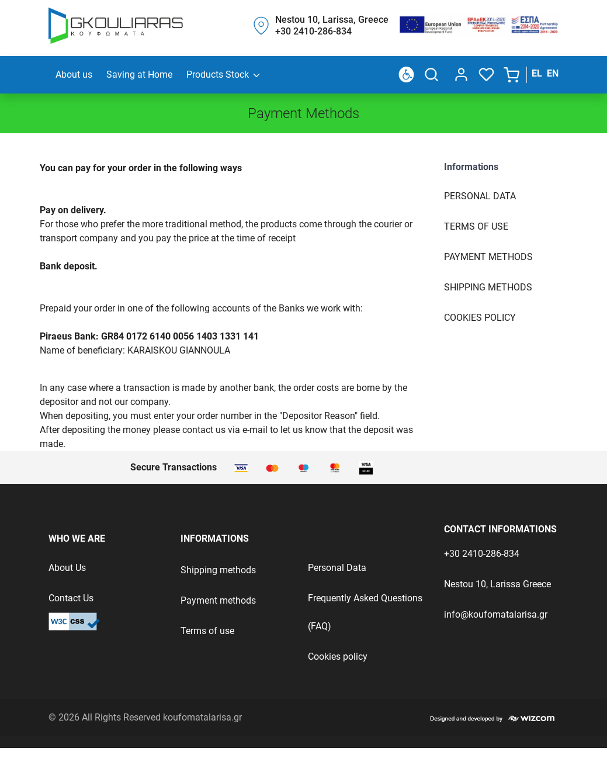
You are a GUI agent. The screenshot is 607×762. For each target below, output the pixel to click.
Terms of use (476, 226)
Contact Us (70, 598)
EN (553, 73)
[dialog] (459, 74)
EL (537, 73)
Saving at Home (139, 74)
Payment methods (218, 600)
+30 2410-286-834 (481, 553)
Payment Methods (488, 256)
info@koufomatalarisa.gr (495, 614)
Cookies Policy (480, 317)
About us (74, 74)
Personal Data (480, 196)
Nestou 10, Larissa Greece (497, 584)
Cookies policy (337, 656)
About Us (67, 567)
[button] (513, 75)
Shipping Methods (488, 287)
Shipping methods (218, 570)
